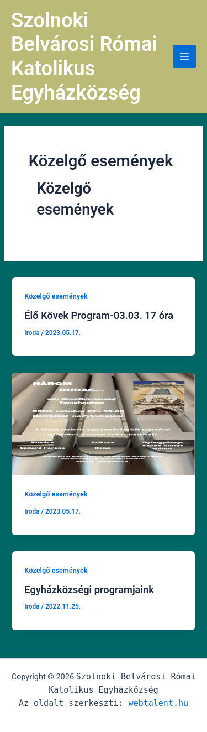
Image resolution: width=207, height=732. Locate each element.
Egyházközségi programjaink (89, 589)
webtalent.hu (158, 703)
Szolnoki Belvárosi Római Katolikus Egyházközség (84, 56)
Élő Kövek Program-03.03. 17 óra (98, 315)
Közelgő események (55, 296)
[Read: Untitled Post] (103, 423)
